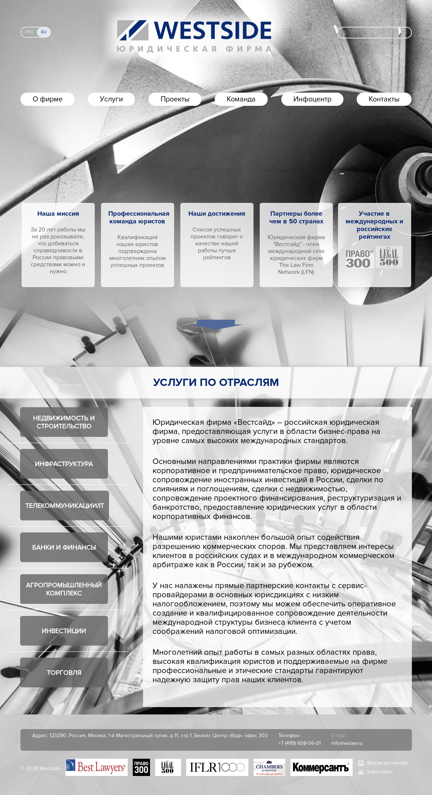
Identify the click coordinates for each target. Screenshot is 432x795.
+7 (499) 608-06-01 (299, 743)
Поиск (359, 32)
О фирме (48, 99)
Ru (43, 32)
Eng (29, 32)
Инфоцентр (312, 99)
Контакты (384, 99)
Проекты (175, 99)
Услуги (111, 99)
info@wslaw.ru (347, 743)
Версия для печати (387, 763)
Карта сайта (379, 772)
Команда (241, 99)
